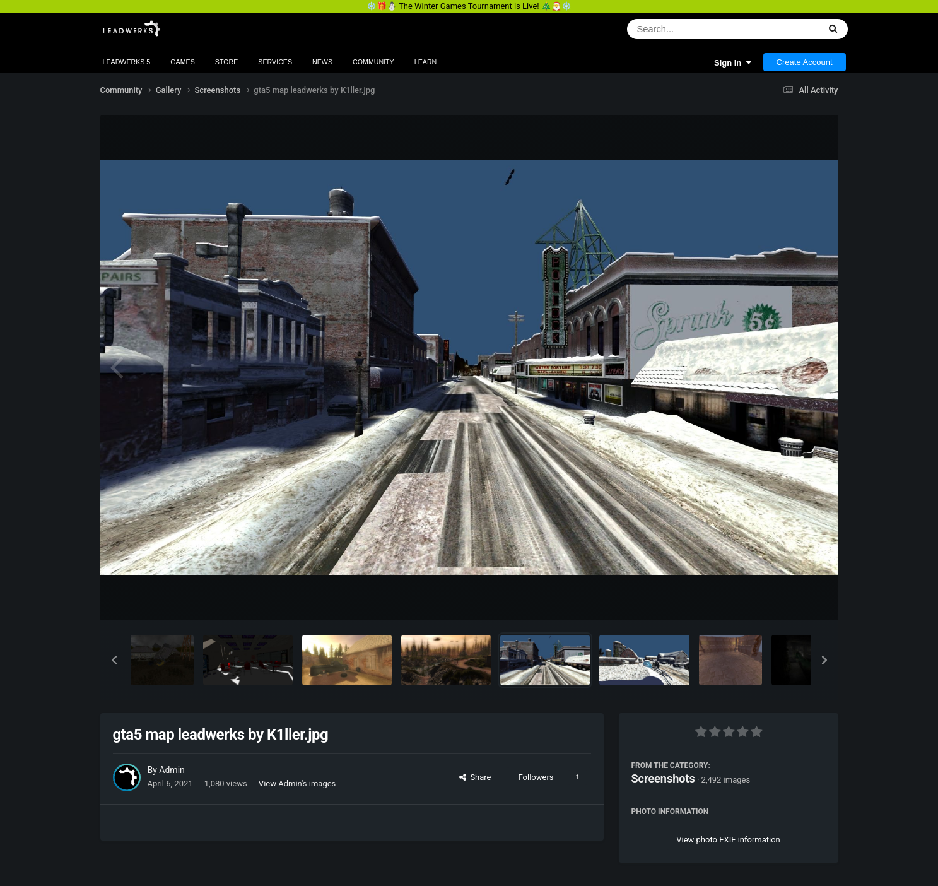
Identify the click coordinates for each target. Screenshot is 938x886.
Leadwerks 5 (127, 62)
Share (475, 777)
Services (275, 62)
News (322, 62)
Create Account (805, 62)
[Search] (690, 29)
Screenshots (663, 778)
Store (226, 62)
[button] (114, 660)
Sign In (732, 63)
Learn (425, 62)
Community (373, 62)
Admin (171, 770)
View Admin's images (297, 783)
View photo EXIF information (728, 839)
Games (182, 62)
